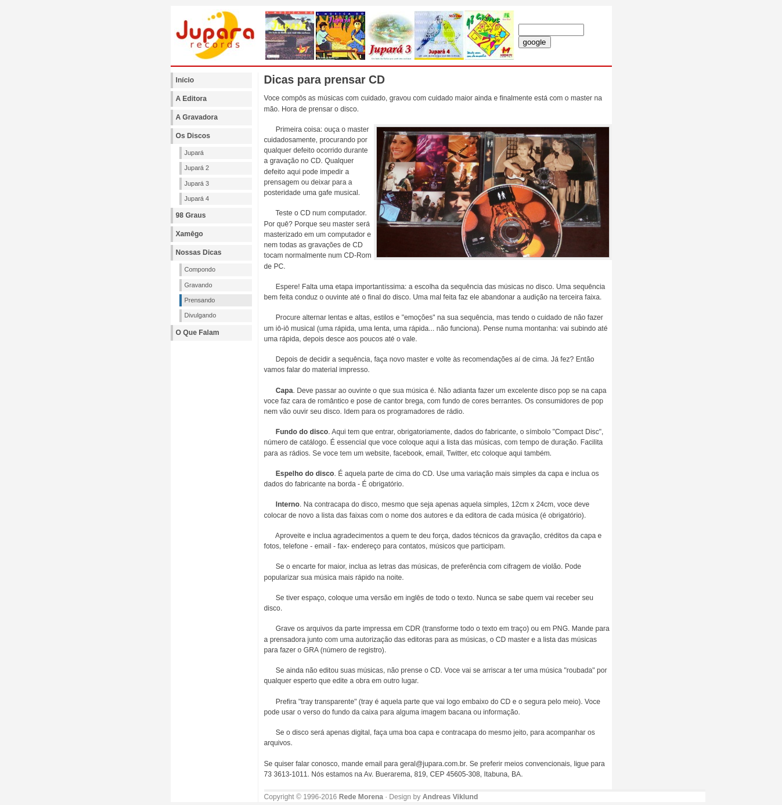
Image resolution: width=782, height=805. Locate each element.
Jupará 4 (197, 198)
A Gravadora (197, 117)
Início (185, 80)
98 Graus (191, 215)
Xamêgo (189, 234)
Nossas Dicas (199, 252)
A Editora (191, 99)
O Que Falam (197, 333)
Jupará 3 (197, 183)
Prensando (200, 300)
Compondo (200, 269)
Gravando (198, 284)
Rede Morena (361, 797)
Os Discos (193, 136)
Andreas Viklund (450, 797)
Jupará (194, 152)
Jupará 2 (197, 167)
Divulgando (201, 315)
